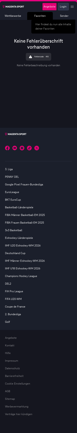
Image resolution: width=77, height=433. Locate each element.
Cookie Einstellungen (17, 383)
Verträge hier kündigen (18, 414)
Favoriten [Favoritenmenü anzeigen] (40, 15)
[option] (38, 169)
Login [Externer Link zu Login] (63, 6)
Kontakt (9, 345)
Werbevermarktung (16, 406)
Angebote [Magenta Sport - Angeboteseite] (50, 6)
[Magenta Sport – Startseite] (13, 6)
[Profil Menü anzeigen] (72, 6)
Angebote (11, 337)
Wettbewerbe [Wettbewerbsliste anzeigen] (13, 15)
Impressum (11, 360)
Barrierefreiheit (14, 376)
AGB (7, 391)
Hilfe (8, 353)
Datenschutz (12, 368)
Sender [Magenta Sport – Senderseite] (64, 15)
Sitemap (10, 398)
